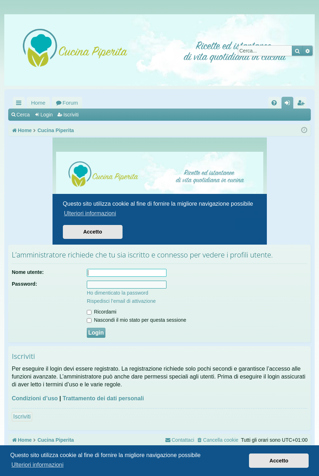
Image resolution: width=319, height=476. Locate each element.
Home (38, 103)
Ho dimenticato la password (117, 293)
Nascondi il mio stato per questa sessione (136, 320)
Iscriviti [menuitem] (302, 104)
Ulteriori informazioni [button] (37, 465)
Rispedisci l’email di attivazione (121, 301)
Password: (24, 284)
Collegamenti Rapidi (20, 104)
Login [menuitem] (288, 104)
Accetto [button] (278, 461)
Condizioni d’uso (35, 398)
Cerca (23, 114)
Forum (70, 103)
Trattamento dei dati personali (103, 398)
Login (46, 114)
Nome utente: (28, 272)
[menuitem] (274, 103)
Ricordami (101, 312)
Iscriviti (71, 114)
